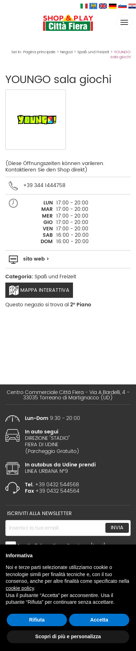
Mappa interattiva (39, 290)
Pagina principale (39, 52)
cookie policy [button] (20, 588)
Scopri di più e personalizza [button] (68, 636)
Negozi (66, 52)
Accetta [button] (99, 620)
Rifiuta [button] (37, 620)
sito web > (36, 259)
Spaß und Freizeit (93, 52)
